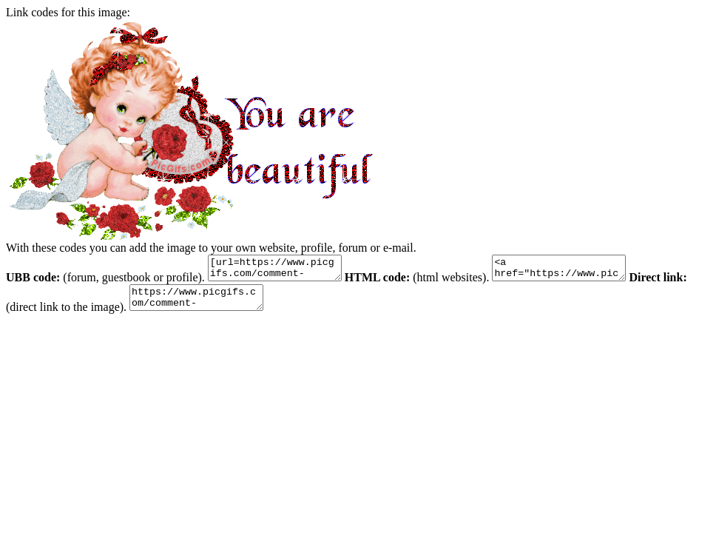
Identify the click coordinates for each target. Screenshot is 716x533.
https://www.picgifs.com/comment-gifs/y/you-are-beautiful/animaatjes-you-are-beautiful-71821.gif (230, 304)
